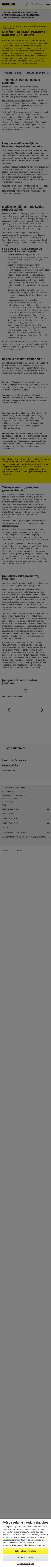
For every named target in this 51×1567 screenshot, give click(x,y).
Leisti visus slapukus (25, 1551)
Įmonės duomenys (37, 1545)
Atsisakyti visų (25, 1557)
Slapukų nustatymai (25, 1564)
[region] (25, 1543)
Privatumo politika (20, 1545)
